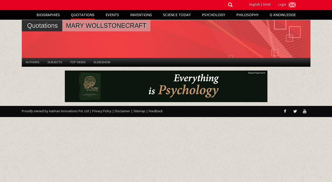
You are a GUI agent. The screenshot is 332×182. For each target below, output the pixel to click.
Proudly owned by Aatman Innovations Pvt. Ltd (55, 111)
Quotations (82, 14)
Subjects (54, 62)
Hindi (266, 4)
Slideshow (101, 62)
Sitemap (139, 111)
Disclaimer (122, 111)
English (254, 4)
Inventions (141, 14)
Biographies (48, 14)
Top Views (78, 62)
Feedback (156, 111)
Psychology (213, 14)
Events (112, 14)
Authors (33, 62)
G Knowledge (283, 14)
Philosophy (247, 14)
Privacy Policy (102, 111)
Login (282, 4)
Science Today (177, 14)
